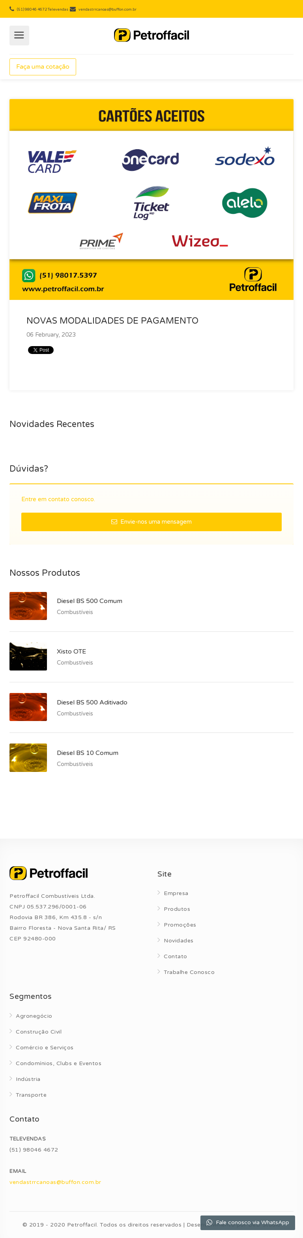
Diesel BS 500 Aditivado (92, 702)
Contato (175, 956)
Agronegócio (34, 1016)
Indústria (28, 1079)
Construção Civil (39, 1031)
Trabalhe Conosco (189, 972)
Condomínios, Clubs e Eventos (58, 1063)
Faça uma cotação (42, 67)
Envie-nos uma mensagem (151, 521)
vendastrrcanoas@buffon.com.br (55, 1182)
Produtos (177, 909)
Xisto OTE (71, 652)
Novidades (179, 940)
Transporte (31, 1095)
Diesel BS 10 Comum (87, 753)
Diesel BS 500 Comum (89, 601)
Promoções (180, 924)
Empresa (176, 893)
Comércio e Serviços (45, 1047)
